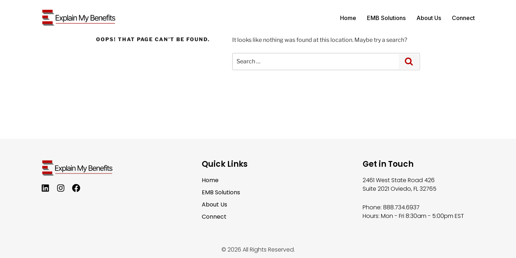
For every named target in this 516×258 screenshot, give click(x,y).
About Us (428, 17)
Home (348, 17)
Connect (463, 17)
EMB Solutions (386, 17)
